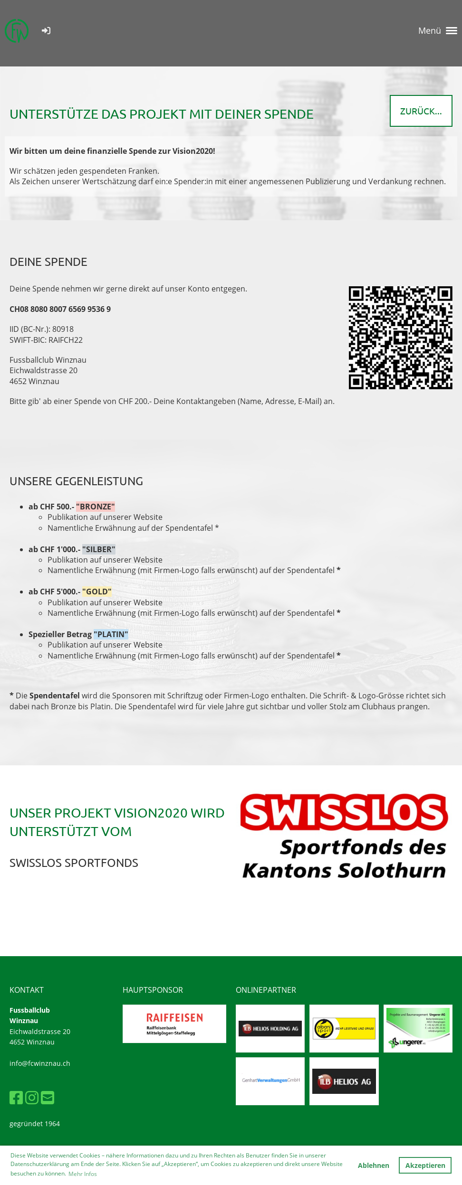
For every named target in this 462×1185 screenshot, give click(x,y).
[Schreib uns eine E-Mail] (47, 1097)
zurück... (421, 110)
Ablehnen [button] (373, 1165)
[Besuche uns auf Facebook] (16, 1097)
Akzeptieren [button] (425, 1165)
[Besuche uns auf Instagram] (31, 1097)
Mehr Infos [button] (82, 1174)
